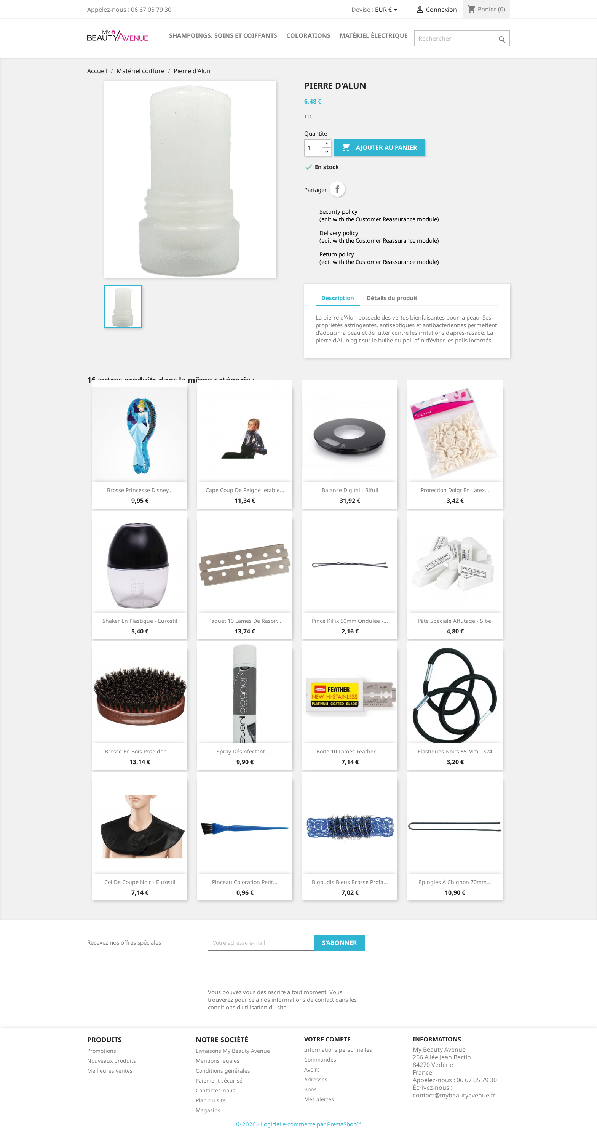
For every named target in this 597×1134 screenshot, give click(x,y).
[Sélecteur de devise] (387, 10)
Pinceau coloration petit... (245, 882)
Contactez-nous (215, 1090)
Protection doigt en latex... (455, 490)
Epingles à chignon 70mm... (455, 882)
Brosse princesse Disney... (140, 490)
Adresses (315, 1079)
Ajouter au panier (379, 148)
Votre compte (327, 1039)
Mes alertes (319, 1099)
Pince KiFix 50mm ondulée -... (350, 620)
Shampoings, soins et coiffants (223, 35)
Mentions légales (217, 1060)
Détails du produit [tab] (392, 298)
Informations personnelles (338, 1049)
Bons (310, 1089)
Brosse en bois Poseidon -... (140, 751)
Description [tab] (337, 298)
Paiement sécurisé (219, 1080)
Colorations (308, 35)
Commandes (320, 1059)
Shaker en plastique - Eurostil (139, 620)
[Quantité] (313, 147)
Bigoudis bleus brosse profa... (350, 882)
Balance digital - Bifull (350, 490)
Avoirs (312, 1069)
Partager (337, 189)
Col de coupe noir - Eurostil (140, 882)
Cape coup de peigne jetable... (245, 490)
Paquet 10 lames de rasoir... (244, 620)
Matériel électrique (374, 35)
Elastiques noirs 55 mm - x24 (455, 751)
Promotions (101, 1050)
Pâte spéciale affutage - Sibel (455, 620)
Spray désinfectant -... (245, 751)
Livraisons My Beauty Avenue (233, 1050)
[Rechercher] (462, 38)
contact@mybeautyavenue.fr (454, 1095)
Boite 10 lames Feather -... (350, 751)
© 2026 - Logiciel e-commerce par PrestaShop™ (298, 1124)
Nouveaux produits (111, 1060)
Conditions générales (223, 1070)
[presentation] (266, 969)
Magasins (208, 1110)
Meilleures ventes (109, 1070)
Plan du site (211, 1100)
